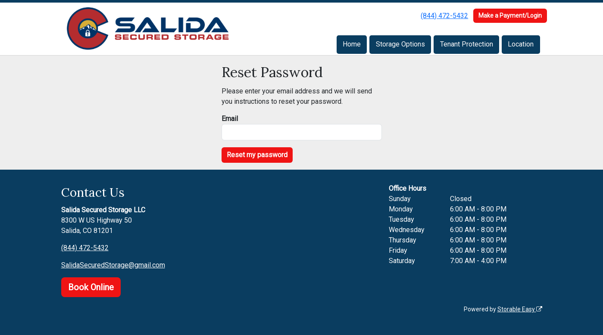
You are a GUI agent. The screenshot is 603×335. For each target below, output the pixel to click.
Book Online (91, 287)
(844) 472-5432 (444, 16)
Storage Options (400, 44)
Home (352, 44)
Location (521, 44)
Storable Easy (519, 309)
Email (230, 119)
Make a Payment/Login (510, 15)
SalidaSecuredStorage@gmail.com (113, 265)
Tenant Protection (466, 44)
